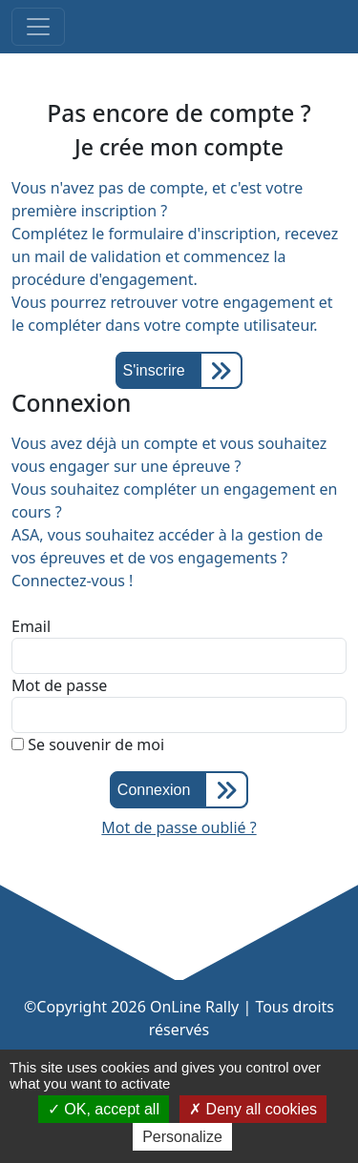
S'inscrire (153, 370)
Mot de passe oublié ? (178, 827)
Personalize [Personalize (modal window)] (182, 1137)
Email (31, 626)
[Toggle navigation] (38, 27)
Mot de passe (59, 685)
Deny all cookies (253, 1109)
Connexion (154, 790)
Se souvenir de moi (87, 744)
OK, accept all (103, 1109)
